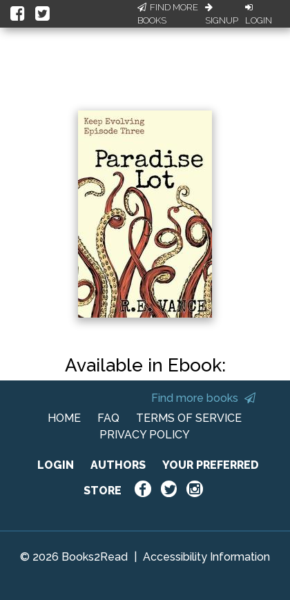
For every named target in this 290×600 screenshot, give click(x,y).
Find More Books (167, 14)
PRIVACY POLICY (144, 434)
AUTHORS (118, 465)
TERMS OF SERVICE (189, 418)
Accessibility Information (206, 556)
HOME (64, 418)
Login (258, 14)
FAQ (108, 418)
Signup (221, 14)
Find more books (203, 398)
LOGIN (55, 465)
